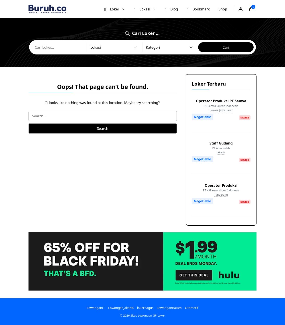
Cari (225, 47)
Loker (117, 9)
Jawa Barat (225, 110)
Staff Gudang (221, 143)
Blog (171, 8)
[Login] (240, 9)
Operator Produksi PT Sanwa (221, 100)
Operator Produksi (221, 185)
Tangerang (221, 195)
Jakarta (221, 152)
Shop (223, 9)
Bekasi (214, 110)
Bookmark (198, 8)
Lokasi (147, 9)
